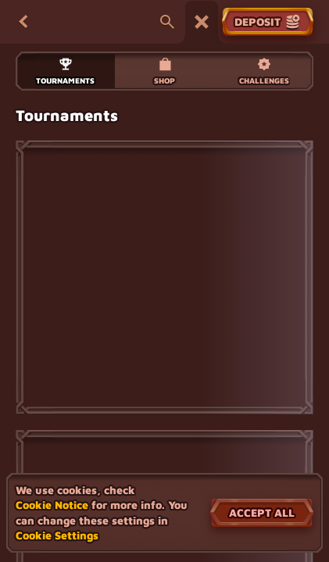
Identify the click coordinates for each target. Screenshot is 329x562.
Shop (164, 70)
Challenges (264, 70)
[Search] (167, 22)
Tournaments (65, 70)
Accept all (262, 512)
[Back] (23, 22)
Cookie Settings (57, 535)
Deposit (267, 22)
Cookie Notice (52, 504)
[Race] (202, 22)
